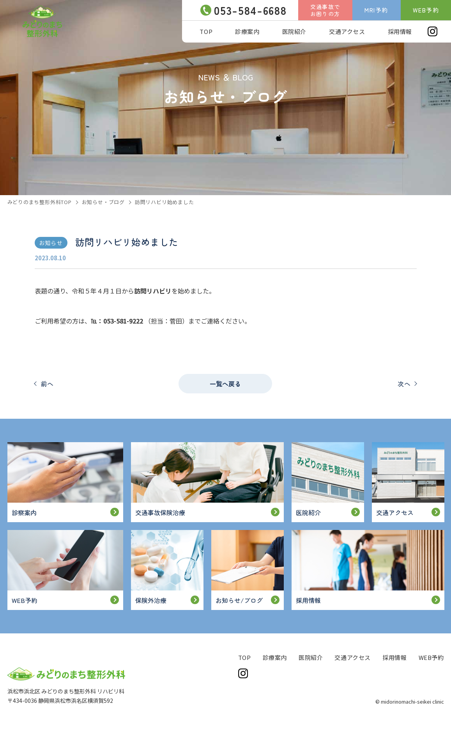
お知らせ (50, 243)
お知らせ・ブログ (103, 202)
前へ (47, 383)
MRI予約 (376, 10)
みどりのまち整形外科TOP (39, 202)
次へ (404, 383)
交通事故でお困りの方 (325, 10)
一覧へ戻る (225, 383)
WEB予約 (426, 10)
